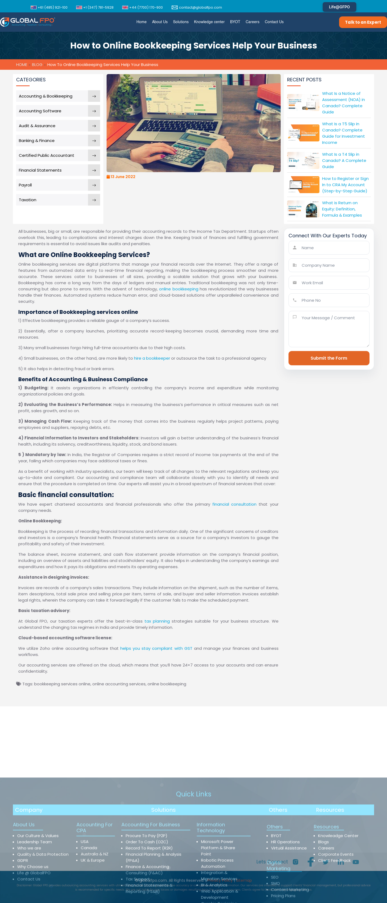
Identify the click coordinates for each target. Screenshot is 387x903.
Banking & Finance (37, 140)
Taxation (27, 200)
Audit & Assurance (37, 125)
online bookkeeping (178, 289)
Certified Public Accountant (46, 155)
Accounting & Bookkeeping (45, 96)
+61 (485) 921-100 (49, 7)
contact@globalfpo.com (196, 7)
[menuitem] (141, 22)
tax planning (157, 621)
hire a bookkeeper (152, 358)
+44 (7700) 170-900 (142, 7)
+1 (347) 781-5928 (95, 7)
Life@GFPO (339, 7)
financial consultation (234, 504)
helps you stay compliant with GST (156, 648)
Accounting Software (40, 111)
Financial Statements (40, 170)
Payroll (25, 185)
